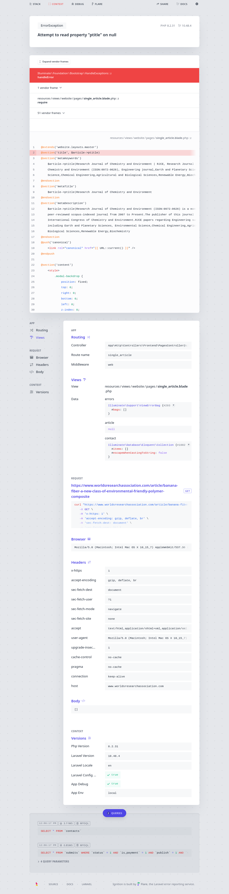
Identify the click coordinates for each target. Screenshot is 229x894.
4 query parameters (53, 861)
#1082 (183, 445)
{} (141, 409)
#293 (169, 405)
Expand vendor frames (54, 61)
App (32, 323)
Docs (70, 884)
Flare (142, 884)
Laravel (87, 884)
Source (53, 884)
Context (35, 385)
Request (35, 350)
